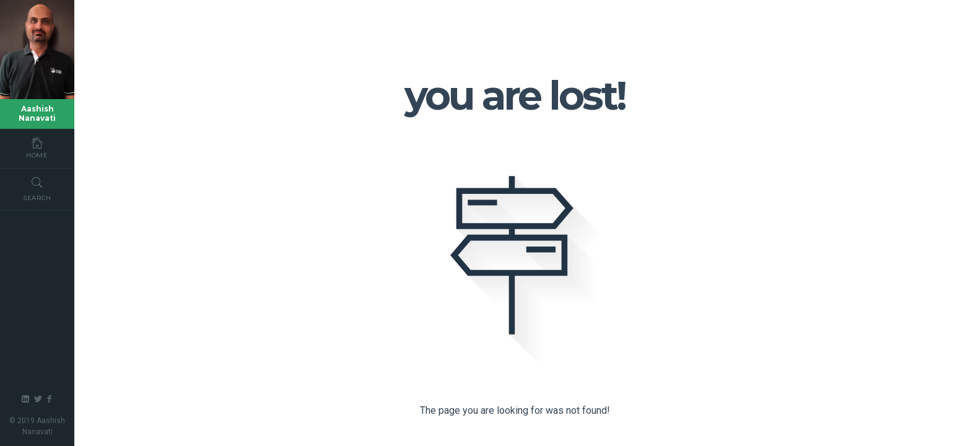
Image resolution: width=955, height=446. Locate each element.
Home (37, 147)
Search (37, 188)
